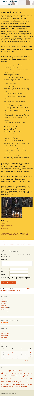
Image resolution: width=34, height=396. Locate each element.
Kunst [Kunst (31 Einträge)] (11, 381)
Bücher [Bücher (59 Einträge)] (14, 373)
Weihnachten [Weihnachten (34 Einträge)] (24, 386)
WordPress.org (4, 337)
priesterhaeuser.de (5, 226)
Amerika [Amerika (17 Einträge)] (17, 370)
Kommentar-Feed (4, 335)
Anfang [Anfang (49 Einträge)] (21, 371)
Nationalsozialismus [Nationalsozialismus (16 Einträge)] (12, 384)
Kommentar (4, 259)
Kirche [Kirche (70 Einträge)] (30, 379)
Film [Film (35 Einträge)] (2, 376)
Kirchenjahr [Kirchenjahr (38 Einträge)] (4, 381)
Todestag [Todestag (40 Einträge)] (10, 386)
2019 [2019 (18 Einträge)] (2, 370)
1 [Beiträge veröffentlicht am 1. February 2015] (30, 350)
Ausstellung (14, 233)
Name (3, 269)
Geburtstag (9, 234)
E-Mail (3, 271)
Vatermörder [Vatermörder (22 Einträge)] (16, 386)
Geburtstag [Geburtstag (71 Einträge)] (20, 376)
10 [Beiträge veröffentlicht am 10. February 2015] (8, 354)
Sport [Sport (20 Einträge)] (7, 386)
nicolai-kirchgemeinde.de (7, 225)
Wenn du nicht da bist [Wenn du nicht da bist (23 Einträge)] (5, 388)
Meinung (3, 303)
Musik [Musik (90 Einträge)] (3, 384)
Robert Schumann (24, 234)
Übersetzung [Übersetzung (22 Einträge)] (12, 388)
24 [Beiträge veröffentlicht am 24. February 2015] (8, 358)
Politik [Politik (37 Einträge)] (17, 384)
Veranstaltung (4, 311)
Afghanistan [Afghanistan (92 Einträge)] (11, 370)
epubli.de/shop (4, 228)
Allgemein (3, 299)
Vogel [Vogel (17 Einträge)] (20, 386)
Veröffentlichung (4, 314)
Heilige (16, 234)
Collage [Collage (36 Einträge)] (19, 373)
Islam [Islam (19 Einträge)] (19, 378)
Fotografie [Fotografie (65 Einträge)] (7, 376)
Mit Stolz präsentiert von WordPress (8, 393)
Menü (2, 7)
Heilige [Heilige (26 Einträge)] (10, 378)
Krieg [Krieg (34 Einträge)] (8, 381)
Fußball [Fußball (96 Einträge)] (13, 376)
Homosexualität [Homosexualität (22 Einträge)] (15, 378)
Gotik (13, 234)
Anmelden (3, 331)
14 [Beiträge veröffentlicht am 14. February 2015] (25, 354)
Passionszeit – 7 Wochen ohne (10, 242)
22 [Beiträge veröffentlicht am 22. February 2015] (30, 356)
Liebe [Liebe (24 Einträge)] (20, 381)
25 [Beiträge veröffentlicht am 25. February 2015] (12, 358)
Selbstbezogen (25, 233)
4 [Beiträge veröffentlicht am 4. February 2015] (12, 352)
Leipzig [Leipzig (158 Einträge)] (16, 381)
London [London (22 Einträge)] (27, 381)
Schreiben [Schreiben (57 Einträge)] (29, 384)
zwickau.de (3, 223)
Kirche (19, 234)
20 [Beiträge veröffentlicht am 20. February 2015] (21, 356)
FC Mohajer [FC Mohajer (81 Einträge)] (29, 373)
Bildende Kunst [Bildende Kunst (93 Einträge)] (6, 373)
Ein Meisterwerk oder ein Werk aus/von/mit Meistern (18, 244)
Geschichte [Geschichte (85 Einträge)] (5, 379)
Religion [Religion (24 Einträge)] (24, 384)
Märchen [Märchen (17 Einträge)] (7, 384)
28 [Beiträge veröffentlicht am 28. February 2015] (25, 358)
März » (26, 360)
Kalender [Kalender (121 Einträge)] (24, 378)
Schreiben (3, 236)
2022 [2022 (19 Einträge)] (4, 370)
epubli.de (27, 59)
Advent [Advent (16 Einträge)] (6, 370)
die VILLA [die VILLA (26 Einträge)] (23, 373)
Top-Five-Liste (4, 309)
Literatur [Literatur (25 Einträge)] (23, 381)
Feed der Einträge (5, 333)
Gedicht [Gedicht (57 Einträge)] (26, 376)
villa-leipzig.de (4, 221)
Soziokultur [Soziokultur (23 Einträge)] (3, 386)
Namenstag (19, 233)
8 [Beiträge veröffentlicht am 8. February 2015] (30, 352)
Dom (5, 234)
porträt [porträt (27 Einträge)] (20, 384)
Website (3, 274)
